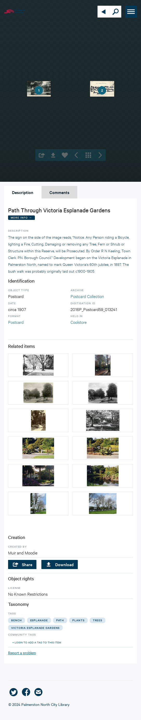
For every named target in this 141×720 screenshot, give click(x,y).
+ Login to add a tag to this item (36, 642)
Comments (59, 192)
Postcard (16, 322)
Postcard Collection (87, 296)
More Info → (21, 217)
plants (78, 620)
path (60, 620)
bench (16, 620)
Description (22, 192)
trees (97, 620)
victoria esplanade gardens (35, 628)
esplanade (39, 620)
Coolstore (78, 322)
